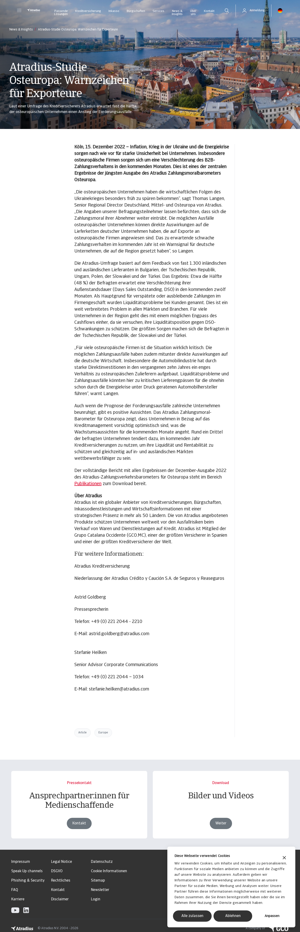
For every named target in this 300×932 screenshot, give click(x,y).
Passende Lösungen (61, 13)
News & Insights (177, 13)
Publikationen (87, 484)
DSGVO (57, 871)
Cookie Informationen (109, 871)
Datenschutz (102, 862)
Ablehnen (233, 916)
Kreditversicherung (88, 11)
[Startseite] (33, 10)
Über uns (193, 13)
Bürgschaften (136, 11)
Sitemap (98, 881)
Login (95, 899)
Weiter (220, 832)
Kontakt (209, 11)
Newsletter (100, 890)
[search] (227, 11)
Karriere (17, 899)
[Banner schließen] (284, 858)
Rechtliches (60, 881)
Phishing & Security (28, 881)
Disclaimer (60, 899)
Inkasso (114, 11)
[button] (19, 10)
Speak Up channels (27, 871)
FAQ (14, 890)
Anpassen (272, 916)
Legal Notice (61, 862)
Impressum (20, 862)
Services (158, 11)
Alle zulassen (192, 916)
